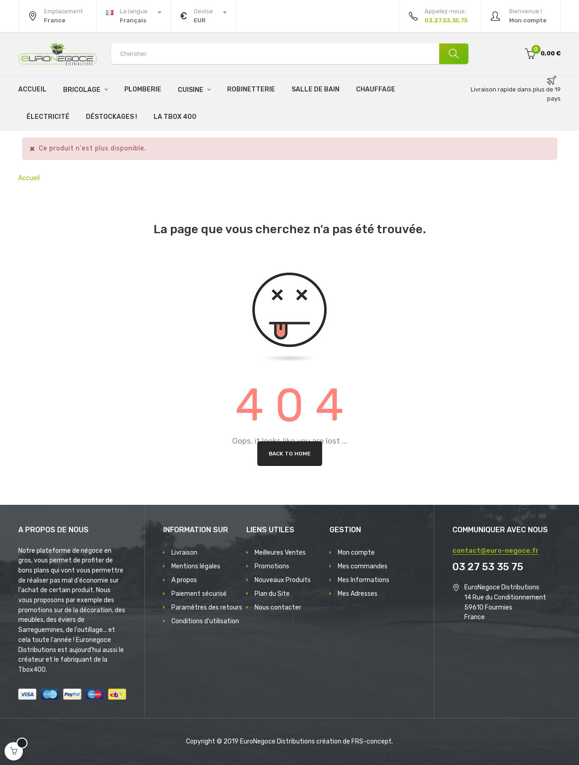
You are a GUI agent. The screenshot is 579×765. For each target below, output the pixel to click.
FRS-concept (371, 741)
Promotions (272, 566)
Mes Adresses (357, 594)
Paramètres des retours (206, 607)
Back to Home (290, 453)
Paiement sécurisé (199, 594)
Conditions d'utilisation (205, 621)
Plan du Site (272, 594)
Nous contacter (278, 607)
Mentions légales (195, 566)
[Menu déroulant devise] (133, 16)
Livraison (184, 552)
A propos (184, 580)
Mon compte (356, 552)
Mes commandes (363, 566)
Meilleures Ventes (280, 552)
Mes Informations (363, 580)
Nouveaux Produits (283, 580)
